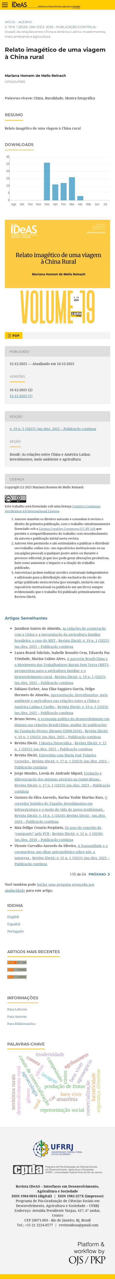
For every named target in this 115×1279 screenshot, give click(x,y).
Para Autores (17, 1016)
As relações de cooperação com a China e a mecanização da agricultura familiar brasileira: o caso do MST (60, 634)
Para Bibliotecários (21, 1024)
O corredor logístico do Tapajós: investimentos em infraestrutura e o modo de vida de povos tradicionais (61, 803)
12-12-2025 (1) (21, 396)
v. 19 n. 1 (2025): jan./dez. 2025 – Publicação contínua (50, 27)
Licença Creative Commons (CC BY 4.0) (67, 528)
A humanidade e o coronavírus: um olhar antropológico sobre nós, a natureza (61, 851)
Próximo (97, 874)
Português (15, 931)
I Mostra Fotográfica (56, 743)
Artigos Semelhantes (26, 618)
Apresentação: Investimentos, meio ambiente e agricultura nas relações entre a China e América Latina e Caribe (61, 701)
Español (13, 924)
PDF (15, 335)
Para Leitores (17, 1009)
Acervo (25, 22)
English (13, 916)
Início (10, 22)
